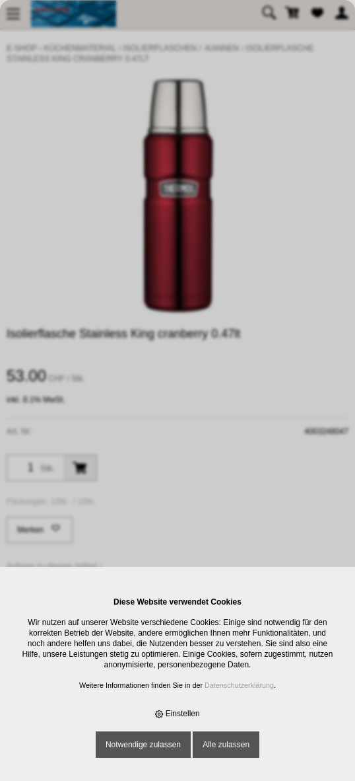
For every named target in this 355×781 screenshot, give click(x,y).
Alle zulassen (226, 744)
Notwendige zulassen (143, 744)
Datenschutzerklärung (239, 685)
